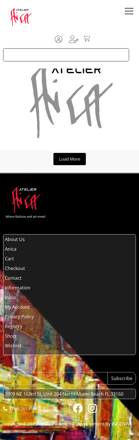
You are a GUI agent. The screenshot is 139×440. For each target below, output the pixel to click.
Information (17, 288)
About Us (15, 239)
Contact (13, 278)
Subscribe (121, 378)
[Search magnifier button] (122, 55)
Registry (13, 326)
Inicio (10, 297)
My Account (17, 307)
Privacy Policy (19, 317)
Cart (9, 259)
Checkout (15, 268)
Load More (69, 159)
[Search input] (60, 54)
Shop (10, 336)
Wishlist (13, 346)
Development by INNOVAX (103, 424)
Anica (10, 249)
